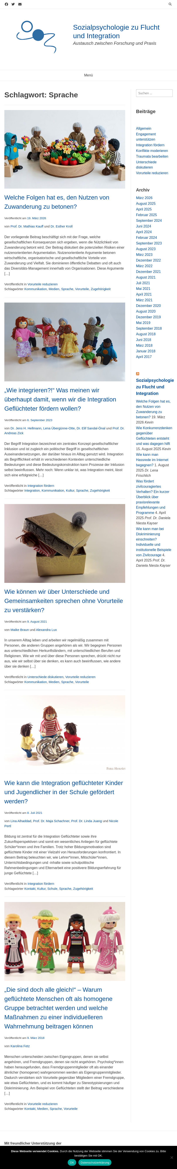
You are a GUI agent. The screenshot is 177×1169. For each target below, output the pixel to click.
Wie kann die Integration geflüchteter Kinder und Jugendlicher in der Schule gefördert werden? (63, 792)
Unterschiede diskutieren (45, 677)
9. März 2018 (35, 1038)
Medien (54, 289)
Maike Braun (19, 630)
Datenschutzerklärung (95, 1162)
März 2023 (144, 255)
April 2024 (144, 232)
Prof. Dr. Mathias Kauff (26, 226)
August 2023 (146, 249)
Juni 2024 (143, 226)
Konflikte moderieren (152, 151)
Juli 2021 (143, 283)
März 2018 (144, 345)
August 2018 (146, 334)
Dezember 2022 (148, 260)
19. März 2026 (36, 218)
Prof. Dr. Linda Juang (86, 821)
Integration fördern (40, 485)
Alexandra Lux (46, 630)
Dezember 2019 (148, 317)
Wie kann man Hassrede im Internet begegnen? (152, 460)
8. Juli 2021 (34, 812)
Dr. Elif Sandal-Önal (91, 428)
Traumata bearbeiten (152, 156)
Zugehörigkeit (101, 289)
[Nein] (171, 1157)
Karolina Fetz (20, 1046)
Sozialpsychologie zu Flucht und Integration (155, 387)
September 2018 (149, 328)
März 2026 (144, 198)
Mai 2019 (143, 323)
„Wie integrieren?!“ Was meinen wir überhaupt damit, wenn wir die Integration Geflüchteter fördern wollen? (60, 399)
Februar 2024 (146, 237)
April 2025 (144, 209)
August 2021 (146, 277)
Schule (52, 888)
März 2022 (144, 266)
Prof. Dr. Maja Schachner (51, 821)
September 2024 (149, 220)
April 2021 (144, 294)
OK (72, 1162)
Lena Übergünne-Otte (59, 428)
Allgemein (143, 128)
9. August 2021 (37, 621)
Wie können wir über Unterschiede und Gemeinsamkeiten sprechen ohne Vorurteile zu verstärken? (63, 600)
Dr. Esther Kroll (61, 226)
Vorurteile (82, 289)
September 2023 (149, 243)
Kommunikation (35, 289)
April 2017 (144, 357)
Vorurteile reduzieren (42, 284)
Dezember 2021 (148, 272)
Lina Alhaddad (20, 821)
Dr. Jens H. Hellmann (25, 428)
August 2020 (146, 311)
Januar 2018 (145, 351)
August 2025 (146, 203)
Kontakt (29, 888)
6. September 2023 (39, 420)
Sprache (67, 289)
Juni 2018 (143, 340)
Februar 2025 (146, 215)
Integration (32, 490)
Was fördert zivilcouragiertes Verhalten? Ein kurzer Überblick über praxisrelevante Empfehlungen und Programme (152, 497)
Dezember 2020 (148, 306)
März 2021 (144, 300)
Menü (88, 75)
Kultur (70, 490)
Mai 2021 (143, 289)
